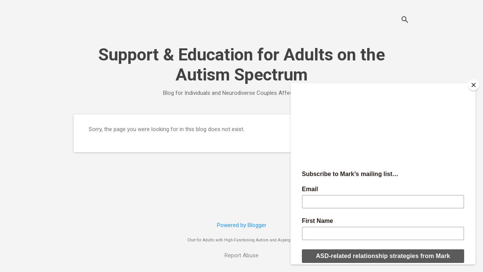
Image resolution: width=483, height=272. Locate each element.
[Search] (404, 20)
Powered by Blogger (241, 225)
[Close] (473, 85)
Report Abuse (241, 255)
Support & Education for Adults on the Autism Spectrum (241, 65)
